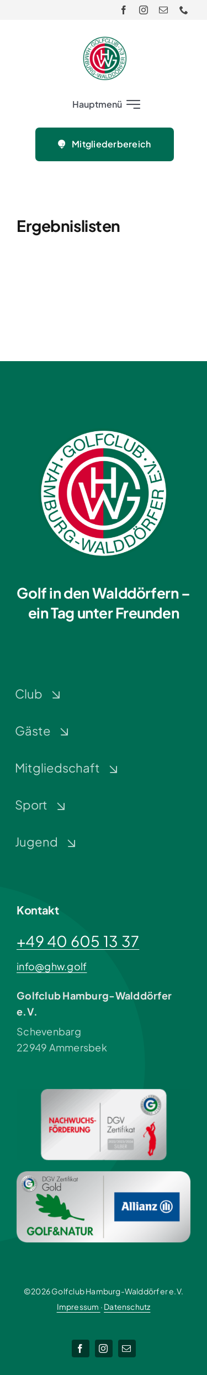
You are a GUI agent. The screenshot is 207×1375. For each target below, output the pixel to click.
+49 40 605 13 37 (78, 941)
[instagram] (143, 10)
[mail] (163, 10)
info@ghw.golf (52, 966)
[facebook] (123, 10)
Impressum (78, 1306)
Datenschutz (127, 1306)
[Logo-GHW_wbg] (105, 41)
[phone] (183, 10)
